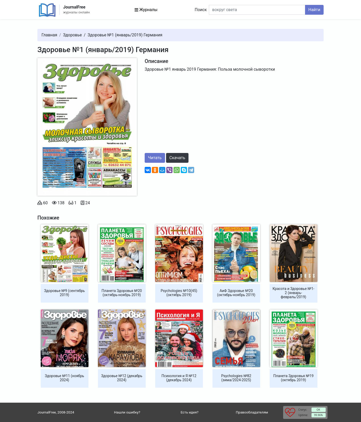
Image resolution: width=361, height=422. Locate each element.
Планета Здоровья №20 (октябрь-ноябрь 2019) (122, 293)
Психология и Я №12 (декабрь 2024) (178, 378)
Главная (49, 35)
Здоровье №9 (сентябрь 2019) (64, 293)
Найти (314, 9)
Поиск (201, 9)
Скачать (177, 157)
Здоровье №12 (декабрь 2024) (121, 378)
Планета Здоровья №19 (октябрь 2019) (293, 378)
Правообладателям (252, 412)
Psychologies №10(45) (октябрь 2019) (179, 293)
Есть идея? (189, 412)
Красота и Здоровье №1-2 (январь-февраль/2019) (293, 293)
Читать (155, 157)
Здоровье (72, 35)
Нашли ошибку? (127, 412)
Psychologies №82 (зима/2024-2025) (236, 378)
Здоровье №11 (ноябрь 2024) (64, 378)
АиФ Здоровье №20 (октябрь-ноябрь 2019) (236, 293)
